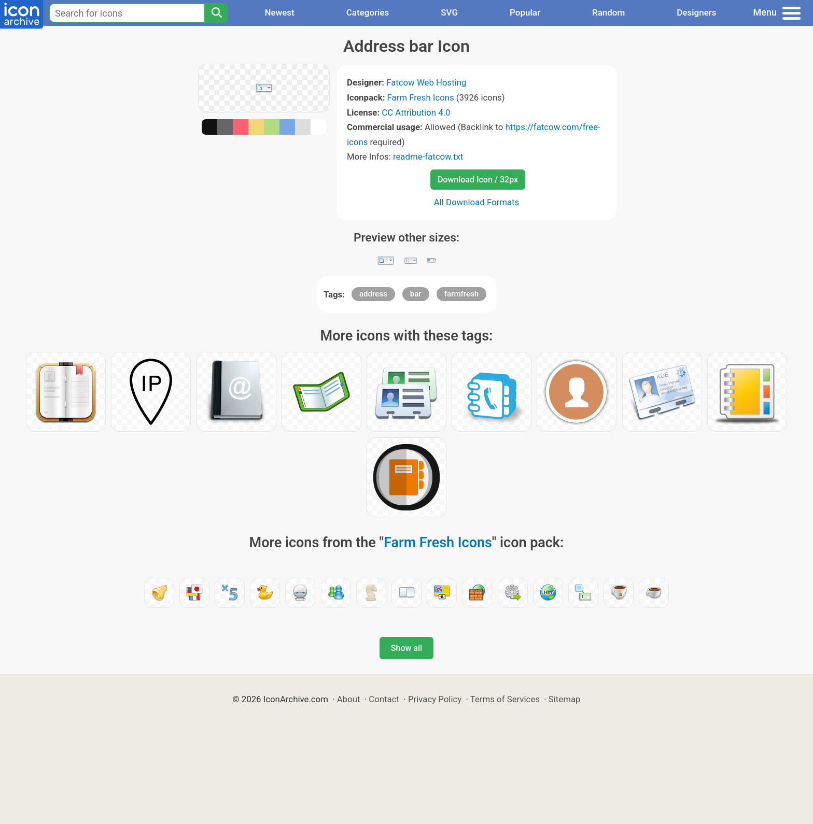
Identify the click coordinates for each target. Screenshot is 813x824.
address (373, 294)
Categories (367, 12)
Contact (384, 699)
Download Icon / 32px (478, 179)
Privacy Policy (434, 699)
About (348, 699)
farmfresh (461, 294)
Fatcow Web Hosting (426, 82)
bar (416, 294)
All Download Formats (477, 202)
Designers (696, 12)
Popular (525, 12)
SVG (449, 12)
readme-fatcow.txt (428, 156)
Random (608, 12)
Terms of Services (505, 699)
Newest (279, 12)
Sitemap (565, 699)
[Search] (216, 13)
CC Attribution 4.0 (416, 112)
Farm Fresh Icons (420, 97)
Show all (406, 648)
